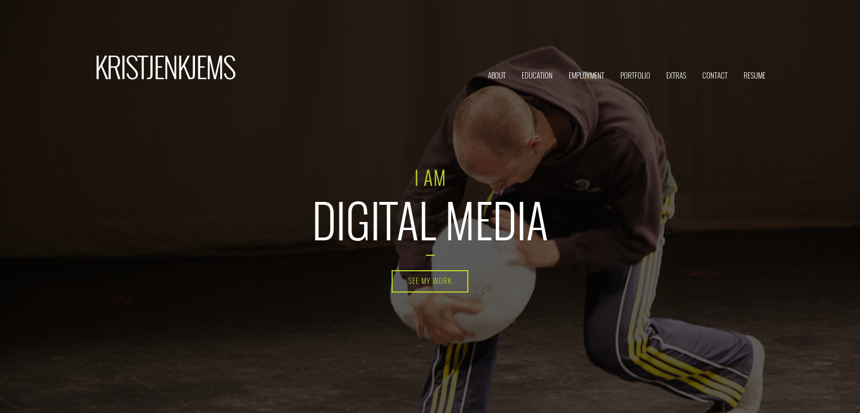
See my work (430, 280)
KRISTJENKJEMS (165, 66)
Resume (754, 75)
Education (537, 75)
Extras (676, 75)
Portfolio (635, 75)
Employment (586, 75)
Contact (715, 75)
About (497, 75)
